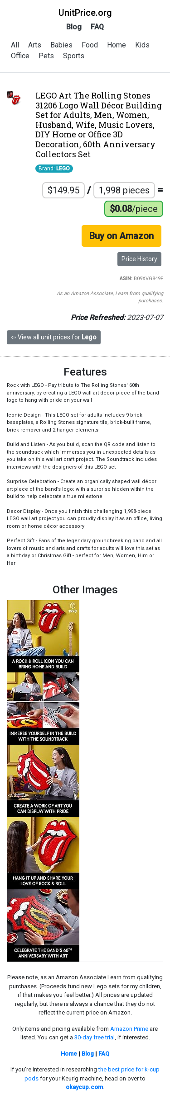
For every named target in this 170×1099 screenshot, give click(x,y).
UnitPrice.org (85, 12)
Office (20, 56)
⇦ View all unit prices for (54, 337)
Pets (46, 56)
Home (116, 45)
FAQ (97, 27)
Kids (142, 45)
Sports (73, 56)
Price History (139, 259)
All (15, 45)
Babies (61, 45)
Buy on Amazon (121, 235)
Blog (74, 27)
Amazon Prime (129, 1028)
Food (90, 45)
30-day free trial (94, 1037)
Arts (34, 45)
